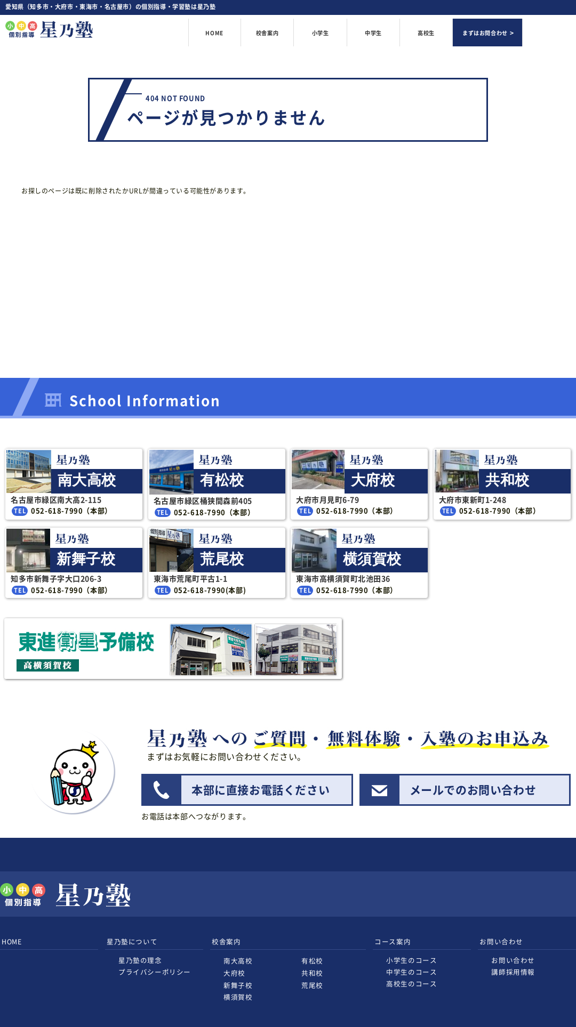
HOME (214, 33)
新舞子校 (237, 985)
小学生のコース (411, 960)
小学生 (320, 33)
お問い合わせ (513, 960)
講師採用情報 (513, 972)
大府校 (234, 973)
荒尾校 (312, 985)
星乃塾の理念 (140, 960)
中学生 (373, 33)
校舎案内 (267, 33)
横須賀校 (237, 997)
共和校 (312, 973)
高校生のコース (411, 984)
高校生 (426, 33)
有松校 (312, 961)
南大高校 (237, 961)
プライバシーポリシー (154, 972)
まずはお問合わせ (485, 33)
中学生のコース (411, 972)
